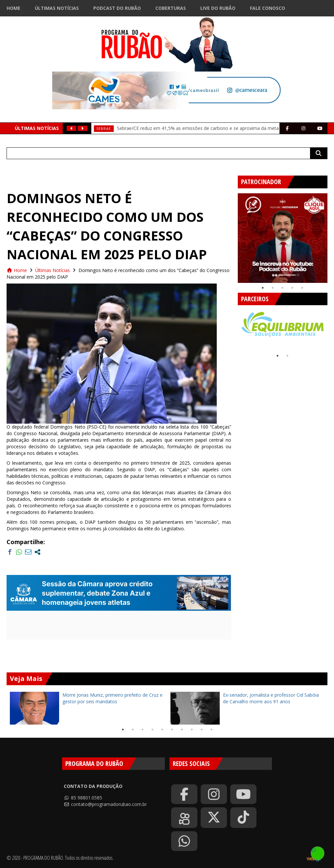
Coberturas (170, 8)
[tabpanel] (282, 238)
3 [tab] (282, 288)
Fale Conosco (267, 8)
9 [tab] (201, 729)
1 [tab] (262, 288)
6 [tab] (172, 729)
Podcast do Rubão (117, 8)
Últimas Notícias (57, 8)
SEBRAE (103, 128)
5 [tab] (302, 288)
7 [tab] (182, 729)
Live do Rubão (217, 8)
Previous (233, 235)
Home (13, 8)
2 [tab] (272, 288)
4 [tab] (292, 288)
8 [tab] (192, 729)
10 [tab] (211, 729)
